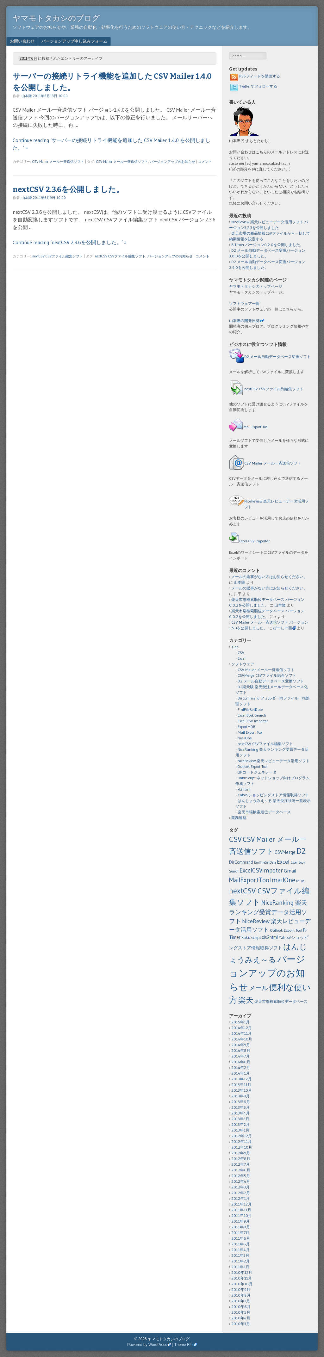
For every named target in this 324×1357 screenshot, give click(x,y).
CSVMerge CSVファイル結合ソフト (267, 675)
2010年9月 (240, 1289)
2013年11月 (241, 1084)
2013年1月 (240, 1130)
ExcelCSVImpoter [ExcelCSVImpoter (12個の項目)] (261, 870)
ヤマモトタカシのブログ (56, 18)
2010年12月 (241, 1272)
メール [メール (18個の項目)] (258, 988)
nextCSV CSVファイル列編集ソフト (273, 388)
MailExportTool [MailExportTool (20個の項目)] (250, 880)
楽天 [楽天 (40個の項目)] (245, 1000)
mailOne (245, 738)
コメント (205, 161)
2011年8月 (240, 1226)
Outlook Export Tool (252, 766)
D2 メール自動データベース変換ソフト (277, 356)
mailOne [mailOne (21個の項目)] (283, 880)
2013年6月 (240, 1101)
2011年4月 (240, 1249)
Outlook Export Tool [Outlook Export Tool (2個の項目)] (286, 930)
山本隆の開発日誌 (244, 320)
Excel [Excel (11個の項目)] (283, 861)
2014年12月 (241, 1027)
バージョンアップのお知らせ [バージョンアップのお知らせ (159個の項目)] (267, 973)
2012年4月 (240, 1181)
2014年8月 (240, 1050)
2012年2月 (240, 1192)
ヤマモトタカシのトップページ (255, 286)
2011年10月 (241, 1215)
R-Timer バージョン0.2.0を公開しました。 (267, 244)
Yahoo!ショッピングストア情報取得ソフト (273, 795)
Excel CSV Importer (254, 541)
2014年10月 (241, 1039)
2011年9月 (240, 1221)
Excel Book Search (252, 715)
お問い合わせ (22, 41)
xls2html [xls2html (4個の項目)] (270, 937)
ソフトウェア (242, 664)
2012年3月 (240, 1187)
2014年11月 (241, 1033)
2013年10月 (241, 1090)
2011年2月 (240, 1261)
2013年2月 (240, 1124)
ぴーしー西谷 (284, 628)
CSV (241, 652)
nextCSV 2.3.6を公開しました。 (68, 189)
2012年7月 (240, 1164)
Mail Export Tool (255, 426)
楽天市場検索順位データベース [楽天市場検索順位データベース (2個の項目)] (281, 1001)
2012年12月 (241, 1135)
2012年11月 (241, 1141)
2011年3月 (240, 1255)
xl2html (244, 789)
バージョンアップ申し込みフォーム (74, 41)
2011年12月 (241, 1204)
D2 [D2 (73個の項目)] (301, 851)
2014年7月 (240, 1056)
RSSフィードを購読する (254, 76)
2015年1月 (240, 1022)
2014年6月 (240, 1061)
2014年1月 (240, 1073)
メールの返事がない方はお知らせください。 (269, 576)
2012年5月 (240, 1175)
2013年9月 (240, 1096)
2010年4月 (240, 1318)
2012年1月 (240, 1198)
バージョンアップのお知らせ (172, 161)
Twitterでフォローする (253, 86)
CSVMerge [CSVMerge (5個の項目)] (285, 852)
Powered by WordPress (147, 1344)
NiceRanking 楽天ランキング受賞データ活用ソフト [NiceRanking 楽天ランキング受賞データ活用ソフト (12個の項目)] (268, 912)
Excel (242, 658)
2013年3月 (240, 1118)
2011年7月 (240, 1232)
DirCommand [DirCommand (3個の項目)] (241, 862)
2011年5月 (240, 1244)
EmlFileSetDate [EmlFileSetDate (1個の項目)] (265, 862)
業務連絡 (238, 817)
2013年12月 (241, 1078)
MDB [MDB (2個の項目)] (300, 881)
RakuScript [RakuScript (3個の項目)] (251, 937)
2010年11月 (241, 1278)
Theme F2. (183, 1344)
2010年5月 (240, 1312)
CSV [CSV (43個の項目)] (235, 839)
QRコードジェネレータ (257, 772)
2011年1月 (240, 1266)
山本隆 (27, 96)
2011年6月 (240, 1238)
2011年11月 (241, 1209)
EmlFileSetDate (250, 709)
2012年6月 (240, 1170)
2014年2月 (240, 1067)
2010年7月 (240, 1300)
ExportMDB (246, 726)
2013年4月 (240, 1113)
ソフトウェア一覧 (244, 303)
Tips (235, 647)
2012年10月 (241, 1147)
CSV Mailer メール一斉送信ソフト (58, 161)
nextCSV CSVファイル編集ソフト (57, 256)
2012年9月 (240, 1152)
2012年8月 (240, 1158)
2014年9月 (240, 1044)
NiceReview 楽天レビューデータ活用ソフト (274, 760)
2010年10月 (241, 1283)
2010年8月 (241, 1295)
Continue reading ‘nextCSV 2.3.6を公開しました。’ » (70, 242)
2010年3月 (240, 1323)
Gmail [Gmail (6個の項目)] (290, 870)
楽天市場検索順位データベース (264, 812)
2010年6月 (241, 1306)
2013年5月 (240, 1107)
